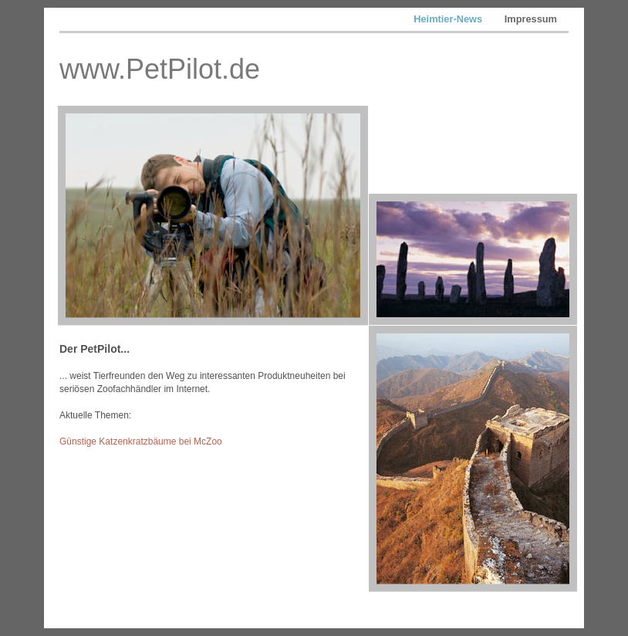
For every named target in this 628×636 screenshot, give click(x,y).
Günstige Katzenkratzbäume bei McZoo (140, 441)
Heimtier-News (449, 19)
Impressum (531, 19)
